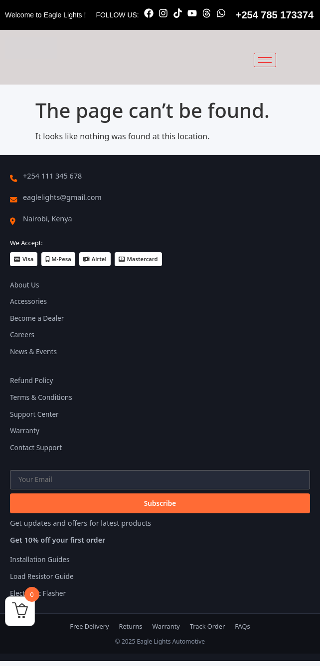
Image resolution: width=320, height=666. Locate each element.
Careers (22, 334)
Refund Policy (31, 380)
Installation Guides (40, 559)
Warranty (24, 430)
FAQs (242, 626)
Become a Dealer (37, 318)
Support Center (34, 414)
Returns (130, 626)
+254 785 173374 (275, 14)
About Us (24, 284)
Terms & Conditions (41, 397)
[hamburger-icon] (265, 60)
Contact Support (36, 447)
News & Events (33, 351)
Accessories (28, 301)
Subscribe (160, 503)
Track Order (207, 626)
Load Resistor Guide (42, 576)
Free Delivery (89, 626)
